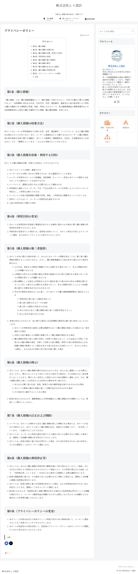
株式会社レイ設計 (116, 65)
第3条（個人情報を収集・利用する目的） (48, 53)
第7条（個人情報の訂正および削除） (46, 66)
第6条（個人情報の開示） (42, 63)
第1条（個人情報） (40, 46)
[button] (133, 31)
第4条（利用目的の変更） (42, 56)
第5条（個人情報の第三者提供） (45, 60)
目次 (44, 41)
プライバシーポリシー (126, 567)
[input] (116, 31)
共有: (37, 77)
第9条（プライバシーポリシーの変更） (47, 73)
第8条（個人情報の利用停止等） (45, 70)
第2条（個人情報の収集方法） (44, 49)
